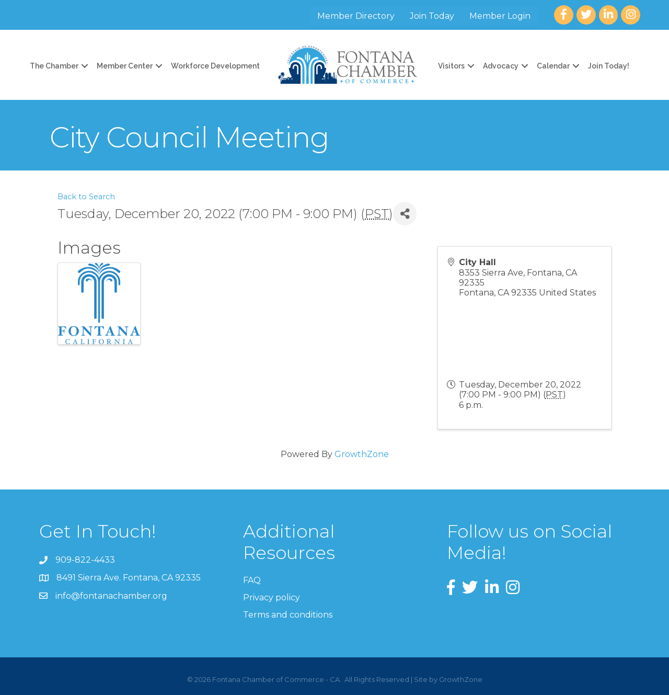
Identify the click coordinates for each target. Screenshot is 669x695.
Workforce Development (215, 66)
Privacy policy (271, 597)
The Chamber (54, 66)
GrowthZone (361, 454)
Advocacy (500, 66)
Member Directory (356, 16)
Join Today (432, 16)
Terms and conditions (287, 615)
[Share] (405, 213)
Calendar (553, 66)
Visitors (451, 66)
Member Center (125, 66)
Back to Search (86, 196)
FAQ (252, 580)
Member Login (499, 16)
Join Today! (608, 66)
